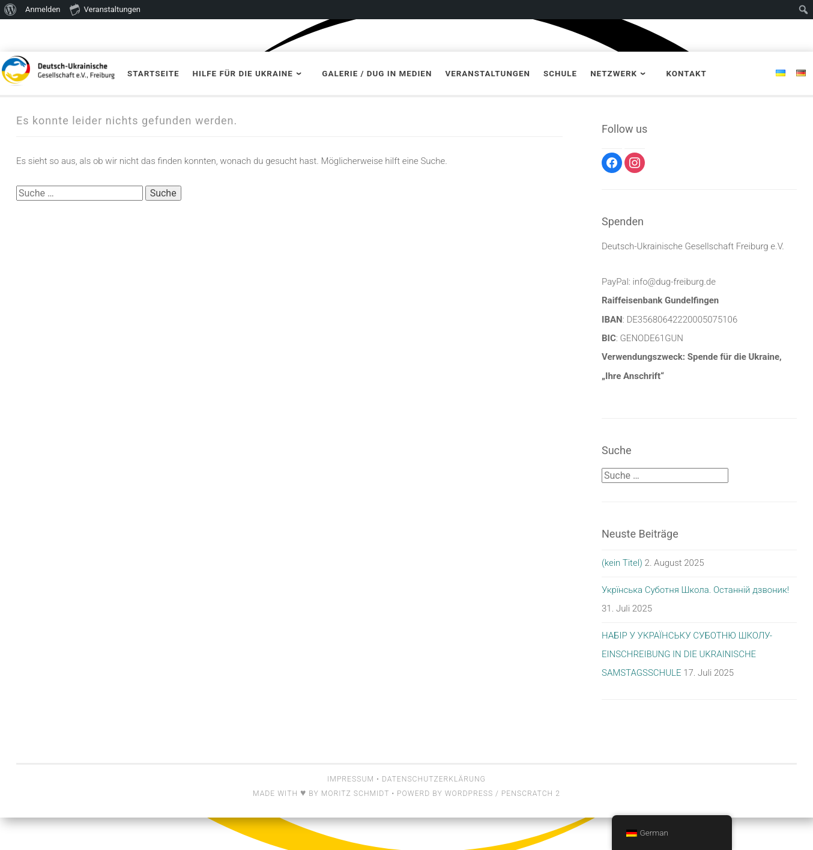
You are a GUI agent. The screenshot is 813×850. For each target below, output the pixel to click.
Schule (560, 73)
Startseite (153, 73)
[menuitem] (10, 9)
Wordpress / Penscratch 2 (502, 793)
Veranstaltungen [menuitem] (105, 9)
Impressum (350, 779)
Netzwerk (613, 73)
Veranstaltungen (487, 73)
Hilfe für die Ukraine (243, 73)
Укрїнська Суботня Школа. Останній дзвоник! (695, 589)
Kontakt (686, 73)
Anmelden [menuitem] (43, 9)
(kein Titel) (622, 562)
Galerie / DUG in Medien (377, 73)
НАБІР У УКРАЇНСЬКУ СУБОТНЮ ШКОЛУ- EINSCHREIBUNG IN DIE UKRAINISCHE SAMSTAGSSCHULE (687, 654)
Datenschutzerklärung (434, 779)
